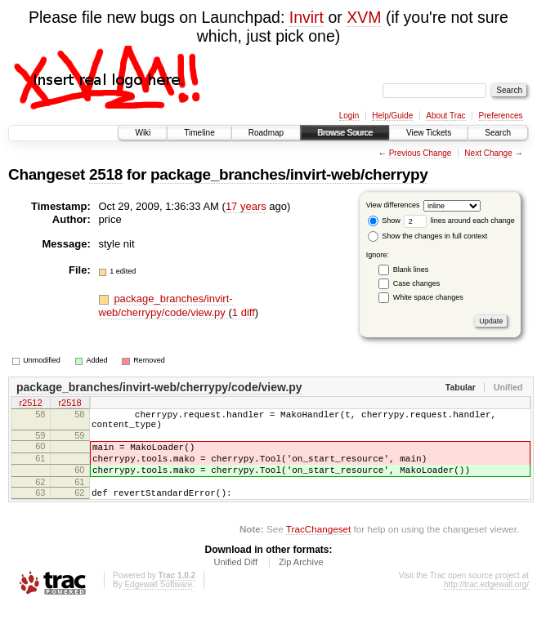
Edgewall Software (158, 601)
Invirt (306, 17)
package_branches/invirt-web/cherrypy (288, 174)
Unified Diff (235, 579)
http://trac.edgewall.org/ (486, 601)
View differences (393, 205)
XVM (364, 17)
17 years (246, 206)
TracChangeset (318, 546)
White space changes (428, 297)
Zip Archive (301, 579)
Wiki (142, 132)
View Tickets (428, 132)
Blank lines (411, 269)
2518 (106, 174)
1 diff (243, 312)
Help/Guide (392, 115)
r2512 (30, 404)
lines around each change (459, 220)
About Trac (445, 115)
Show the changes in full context (428, 236)
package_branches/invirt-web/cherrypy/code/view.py (166, 305)
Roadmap (266, 132)
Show (384, 220)
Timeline (199, 132)
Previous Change (420, 153)
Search (498, 132)
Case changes (417, 283)
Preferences (501, 115)
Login (349, 115)
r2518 (69, 404)
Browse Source (345, 132)
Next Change (488, 153)
